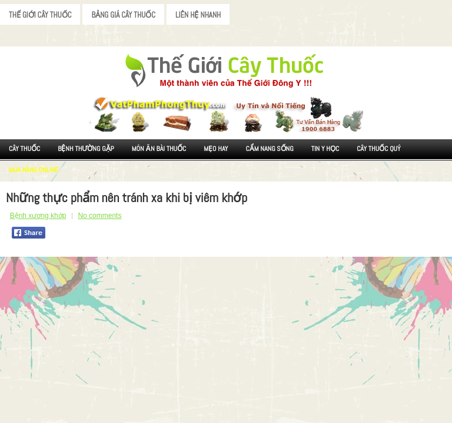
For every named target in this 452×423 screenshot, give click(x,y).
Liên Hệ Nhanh (198, 15)
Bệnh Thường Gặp (86, 148)
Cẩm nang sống (269, 148)
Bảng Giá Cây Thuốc (123, 15)
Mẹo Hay (216, 148)
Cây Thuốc (24, 148)
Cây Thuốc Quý (378, 148)
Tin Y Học (325, 148)
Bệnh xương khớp (38, 216)
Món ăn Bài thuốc (159, 148)
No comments (99, 216)
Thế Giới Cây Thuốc (40, 15)
